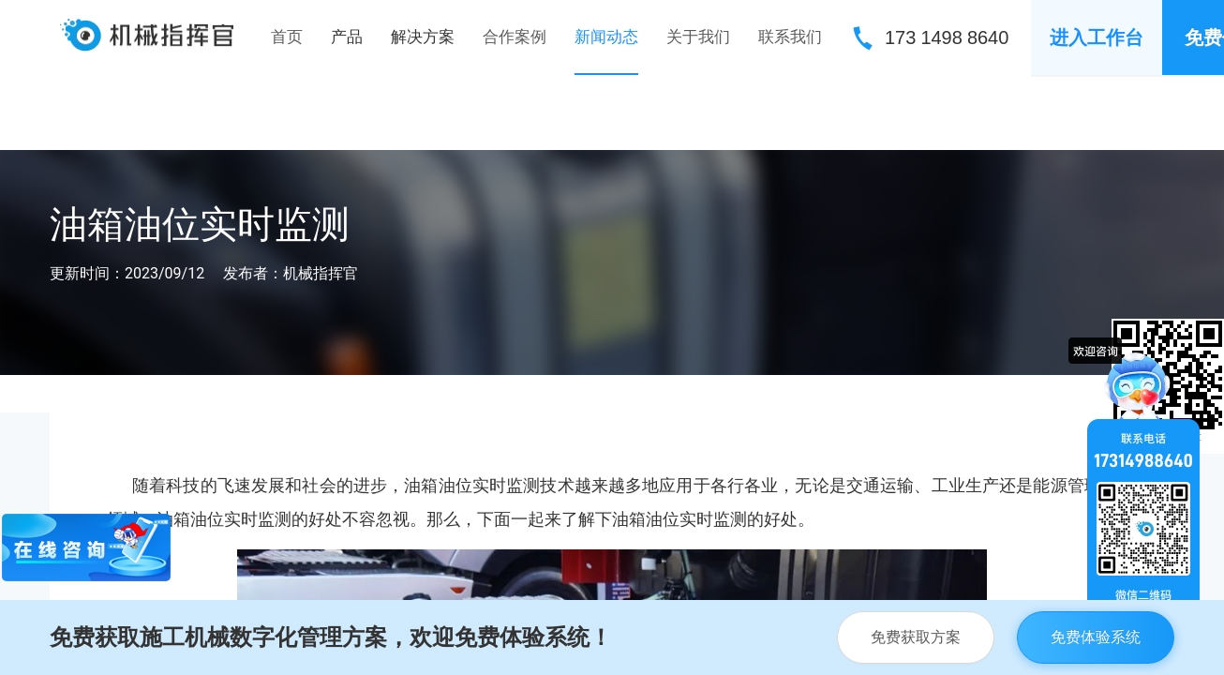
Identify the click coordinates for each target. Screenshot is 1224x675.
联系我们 (790, 36)
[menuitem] (287, 37)
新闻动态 (606, 36)
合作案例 (514, 36)
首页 (287, 36)
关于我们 (698, 36)
